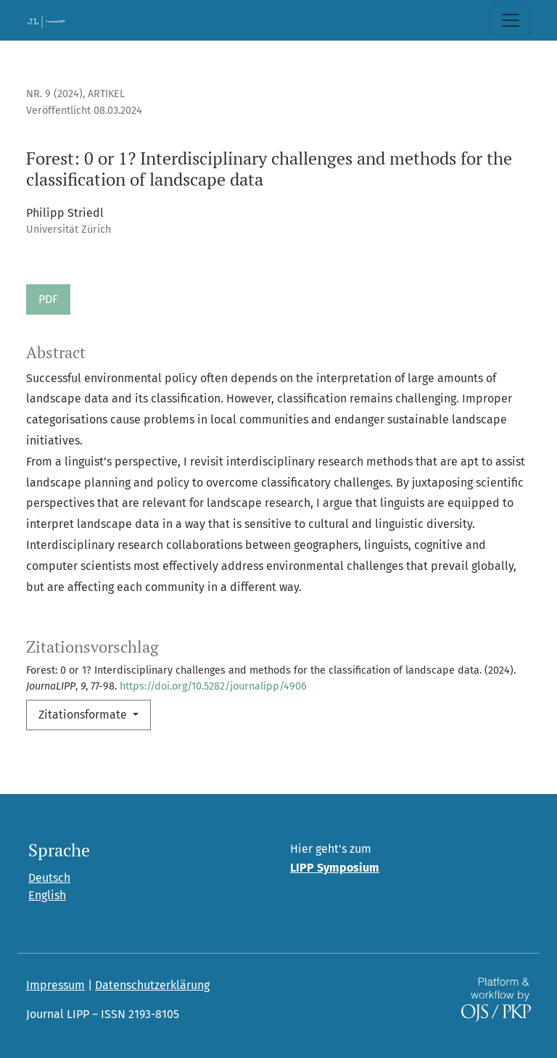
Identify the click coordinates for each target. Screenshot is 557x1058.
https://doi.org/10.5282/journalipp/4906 (213, 686)
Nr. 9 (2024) (54, 94)
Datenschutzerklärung (152, 985)
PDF (48, 299)
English (47, 895)
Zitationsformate (84, 715)
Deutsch (49, 878)
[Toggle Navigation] (510, 20)
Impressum (55, 985)
